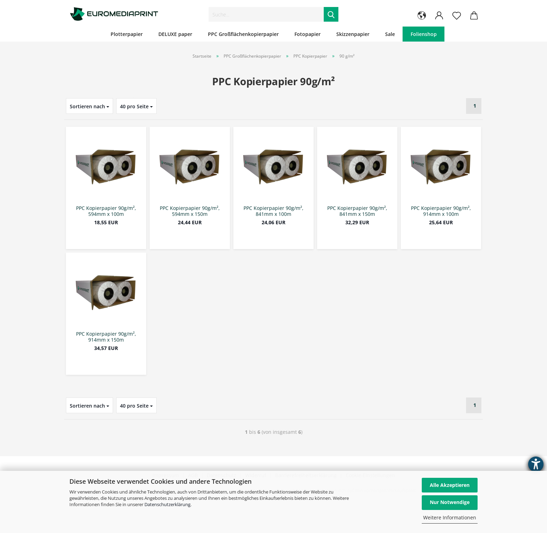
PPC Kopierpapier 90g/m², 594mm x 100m (106, 211)
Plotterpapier (127, 34)
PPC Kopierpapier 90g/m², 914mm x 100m (441, 211)
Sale (390, 34)
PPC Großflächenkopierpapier (243, 34)
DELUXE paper (175, 34)
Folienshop (424, 34)
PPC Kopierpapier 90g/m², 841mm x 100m (273, 211)
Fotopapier (307, 34)
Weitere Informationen (449, 517)
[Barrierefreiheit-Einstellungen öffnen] (536, 464)
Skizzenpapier (352, 34)
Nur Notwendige (450, 502)
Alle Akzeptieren (450, 485)
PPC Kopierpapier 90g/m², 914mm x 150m (106, 337)
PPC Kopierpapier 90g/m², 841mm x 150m (357, 211)
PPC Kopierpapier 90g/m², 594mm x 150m (190, 211)
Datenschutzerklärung (167, 504)
